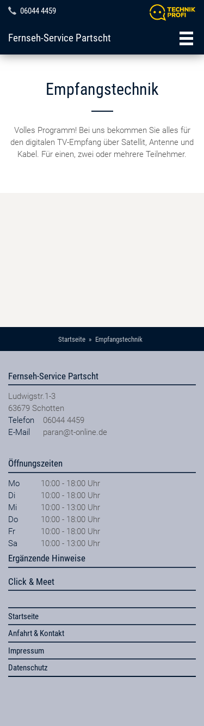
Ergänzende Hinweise (46, 558)
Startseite (23, 616)
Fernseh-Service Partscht (59, 38)
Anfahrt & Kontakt (36, 633)
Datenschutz (28, 668)
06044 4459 (38, 11)
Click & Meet (31, 581)
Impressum (26, 651)
